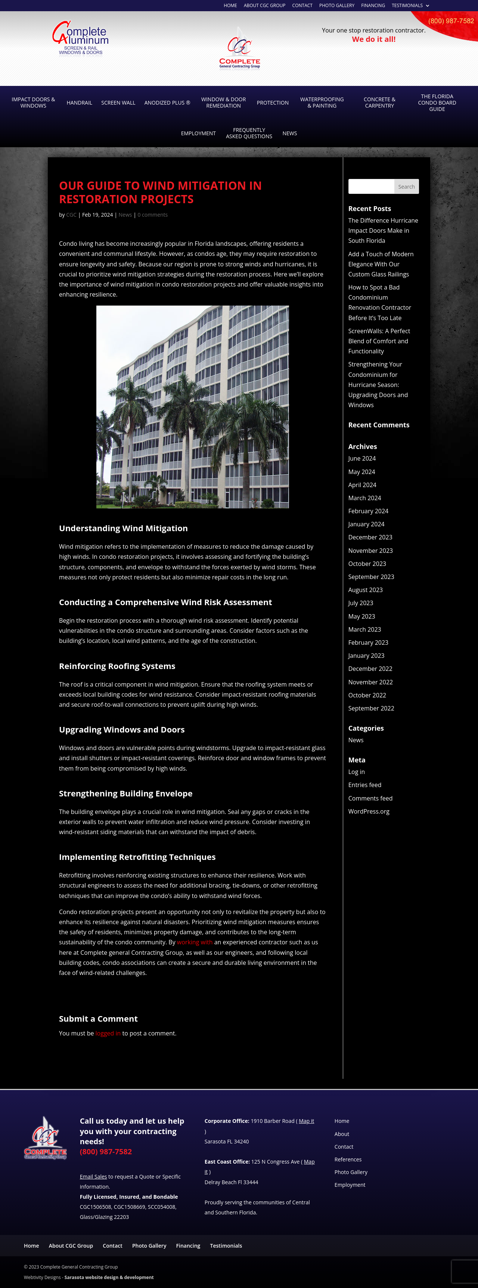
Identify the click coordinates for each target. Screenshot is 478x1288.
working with (195, 942)
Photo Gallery (336, 6)
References (348, 1159)
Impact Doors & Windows (33, 102)
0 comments (152, 214)
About (342, 1133)
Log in (356, 772)
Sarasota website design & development (109, 1277)
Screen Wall (118, 102)
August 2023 (365, 590)
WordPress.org (368, 811)
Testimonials (407, 6)
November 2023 (370, 551)
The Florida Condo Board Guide (437, 102)
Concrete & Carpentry (379, 102)
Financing (373, 6)
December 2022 (370, 669)
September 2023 (371, 577)
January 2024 (366, 524)
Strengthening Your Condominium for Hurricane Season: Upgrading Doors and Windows (378, 384)
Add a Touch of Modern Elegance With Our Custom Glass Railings (381, 264)
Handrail (80, 102)
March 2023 (364, 629)
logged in (108, 1033)
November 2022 (370, 682)
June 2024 (362, 458)
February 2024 (368, 511)
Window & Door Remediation (223, 102)
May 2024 (361, 472)
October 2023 (367, 564)
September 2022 (371, 708)
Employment (198, 133)
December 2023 (370, 537)
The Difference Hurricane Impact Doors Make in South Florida (383, 230)
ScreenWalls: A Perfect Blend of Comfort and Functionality (379, 341)
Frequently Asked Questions (249, 133)
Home (342, 1120)
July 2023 (360, 603)
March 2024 (364, 498)
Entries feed (365, 785)
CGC (71, 214)
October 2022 (367, 695)
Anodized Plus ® (167, 102)
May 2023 (361, 616)
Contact (302, 6)
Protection (273, 102)
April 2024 (362, 485)
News (289, 133)
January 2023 (366, 655)
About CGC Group (71, 1245)
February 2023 (368, 642)
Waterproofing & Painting (322, 102)
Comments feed (370, 798)
